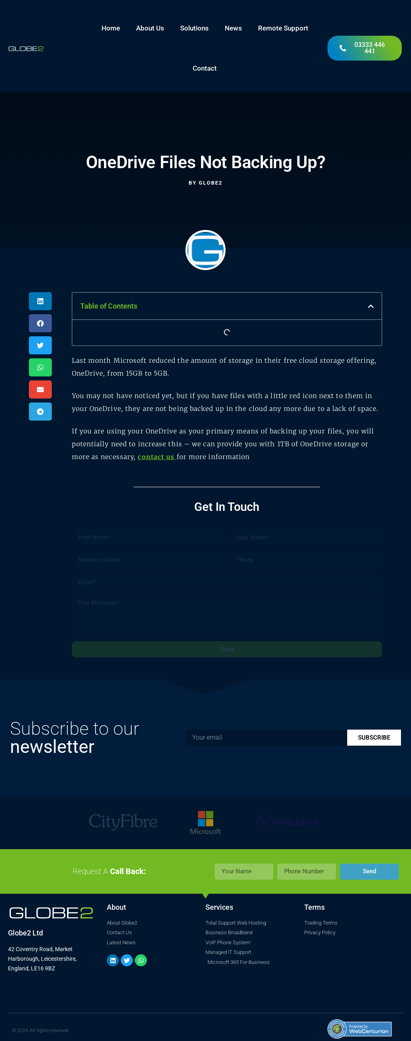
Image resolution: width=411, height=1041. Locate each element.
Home (111, 28)
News (233, 28)
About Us (150, 28)
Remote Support (283, 28)
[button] (40, 301)
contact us (157, 457)
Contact (205, 68)
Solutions (194, 28)
